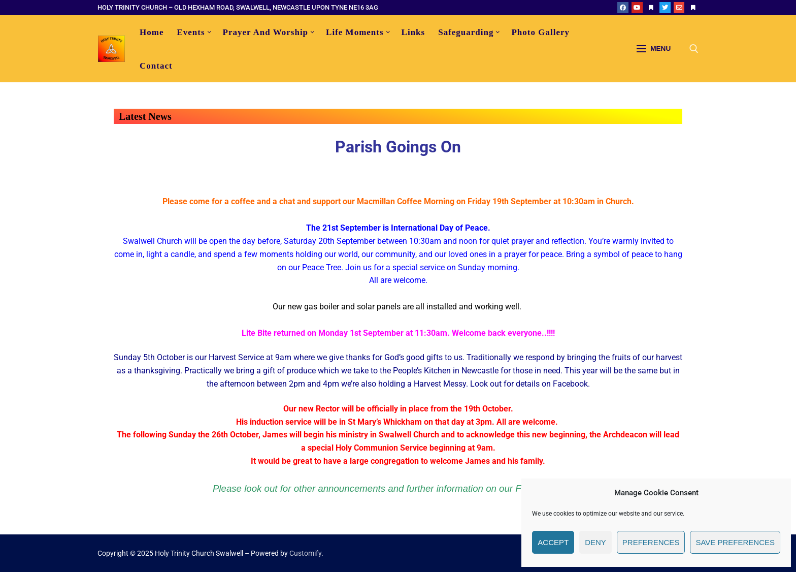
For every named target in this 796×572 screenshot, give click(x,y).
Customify (305, 553)
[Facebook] (622, 7)
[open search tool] (694, 48)
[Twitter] (665, 7)
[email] (679, 7)
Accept (553, 542)
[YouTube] (637, 7)
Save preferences (735, 542)
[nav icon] (653, 48)
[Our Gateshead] (693, 7)
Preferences (651, 542)
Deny (595, 542)
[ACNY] (651, 7)
